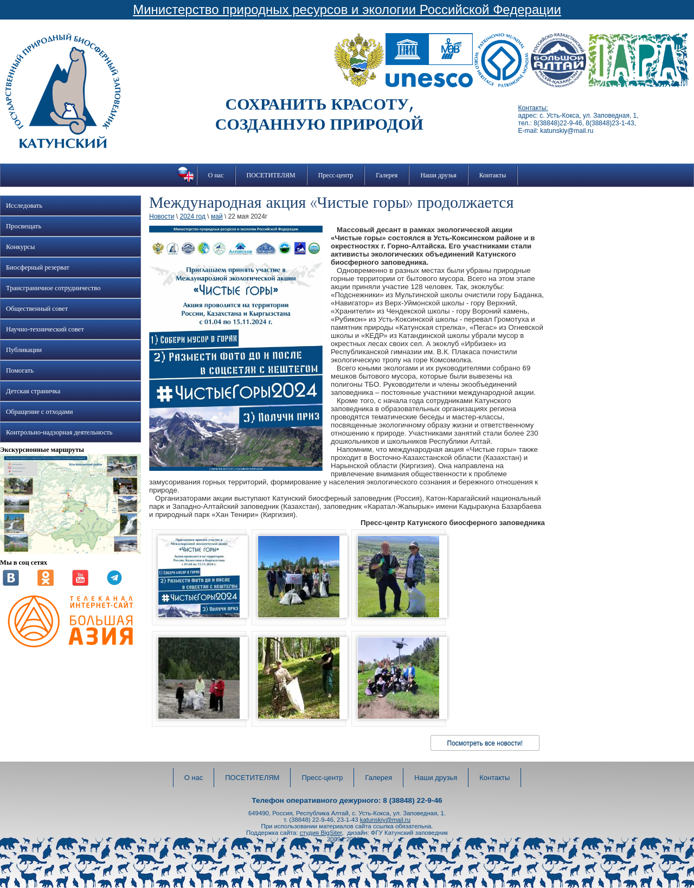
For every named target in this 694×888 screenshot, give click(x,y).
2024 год (192, 216)
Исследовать (24, 205)
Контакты (492, 175)
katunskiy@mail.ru (385, 819)
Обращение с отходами (39, 411)
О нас (216, 175)
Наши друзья (438, 175)
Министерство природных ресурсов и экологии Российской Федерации (347, 9)
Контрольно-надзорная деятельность (59, 432)
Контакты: (533, 108)
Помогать (20, 370)
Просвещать (23, 226)
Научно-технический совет (45, 329)
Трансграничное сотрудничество (53, 288)
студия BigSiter (321, 832)
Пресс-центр (336, 175)
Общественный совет (37, 308)
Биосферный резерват (37, 267)
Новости (161, 216)
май (217, 216)
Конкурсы (20, 246)
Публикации (24, 350)
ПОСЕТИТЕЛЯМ (271, 175)
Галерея (386, 175)
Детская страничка (33, 391)
